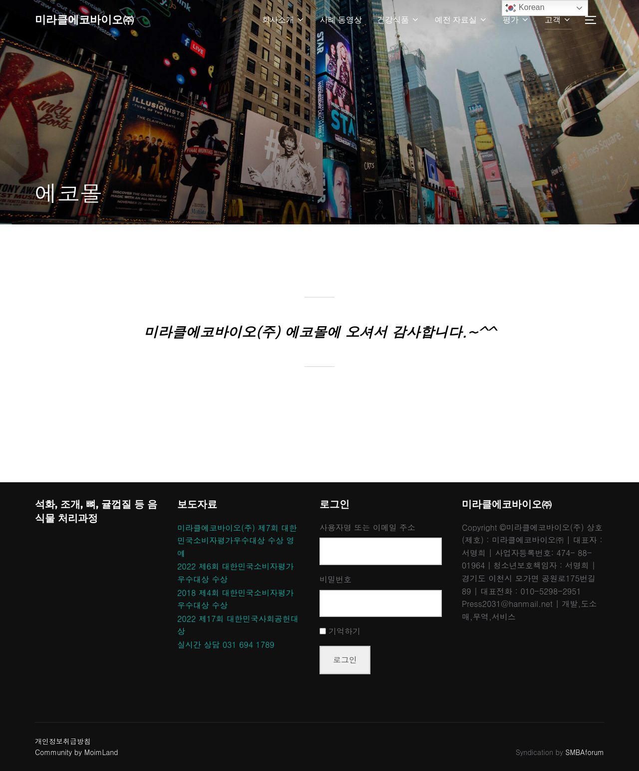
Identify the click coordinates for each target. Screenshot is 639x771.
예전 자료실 (461, 20)
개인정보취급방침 (63, 741)
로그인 (345, 659)
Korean (525, 8)
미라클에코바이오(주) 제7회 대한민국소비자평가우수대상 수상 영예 (237, 540)
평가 (516, 20)
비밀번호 (335, 579)
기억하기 (344, 631)
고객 (558, 20)
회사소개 (283, 20)
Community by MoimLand (76, 752)
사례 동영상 (341, 20)
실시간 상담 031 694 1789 (226, 644)
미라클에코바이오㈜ (93, 20)
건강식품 (398, 20)
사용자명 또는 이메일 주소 (367, 527)
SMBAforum (585, 752)
